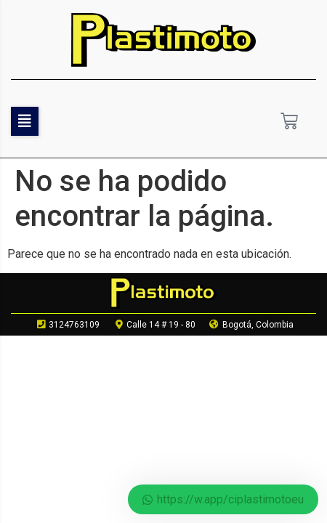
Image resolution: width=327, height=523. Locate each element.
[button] (25, 121)
